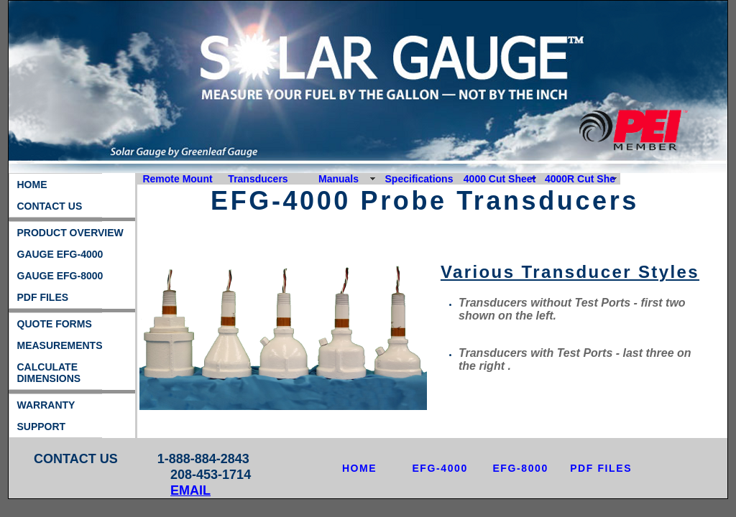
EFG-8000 (520, 468)
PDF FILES (43, 297)
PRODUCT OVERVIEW (70, 232)
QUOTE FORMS (54, 324)
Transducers (258, 179)
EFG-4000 (439, 468)
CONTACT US (50, 206)
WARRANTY (46, 405)
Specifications (419, 179)
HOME (32, 184)
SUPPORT (41, 426)
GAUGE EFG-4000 (60, 254)
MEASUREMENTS (60, 345)
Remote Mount (177, 179)
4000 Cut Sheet (499, 179)
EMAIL (190, 490)
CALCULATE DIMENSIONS (49, 372)
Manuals (338, 179)
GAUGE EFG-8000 (60, 275)
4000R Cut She (580, 179)
